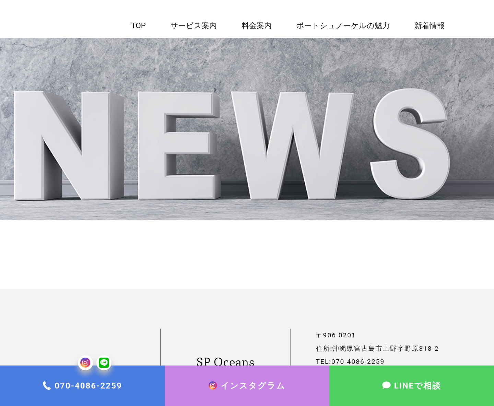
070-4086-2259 (88, 392)
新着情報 (429, 25)
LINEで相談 (417, 392)
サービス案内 (193, 25)
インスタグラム (253, 392)
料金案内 (257, 25)
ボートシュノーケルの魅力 (343, 25)
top (138, 25)
